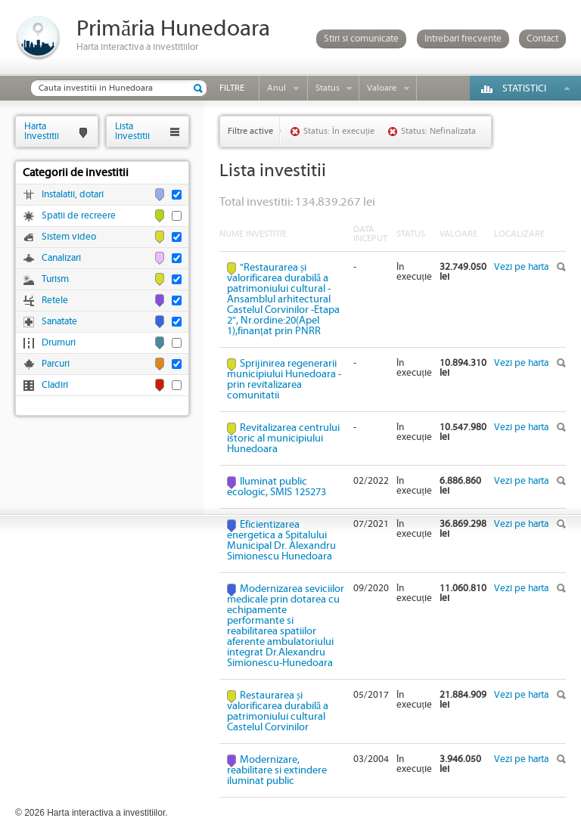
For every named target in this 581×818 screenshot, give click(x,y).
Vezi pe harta (521, 267)
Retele (55, 300)
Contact (542, 39)
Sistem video (69, 237)
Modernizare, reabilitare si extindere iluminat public (277, 770)
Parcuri (56, 364)
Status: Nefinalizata (438, 131)
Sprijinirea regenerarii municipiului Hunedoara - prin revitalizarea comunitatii (284, 379)
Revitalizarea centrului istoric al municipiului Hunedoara (283, 438)
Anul (276, 88)
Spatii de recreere (79, 216)
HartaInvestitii (41, 131)
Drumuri (59, 343)
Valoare (381, 88)
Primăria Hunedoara (173, 29)
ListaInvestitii (132, 131)
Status (327, 88)
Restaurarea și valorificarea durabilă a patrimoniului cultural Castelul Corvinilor (277, 711)
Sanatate (59, 321)
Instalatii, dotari (73, 194)
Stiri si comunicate (361, 39)
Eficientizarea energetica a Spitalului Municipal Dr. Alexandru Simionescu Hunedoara (281, 540)
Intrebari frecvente (463, 39)
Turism (55, 279)
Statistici (524, 89)
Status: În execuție (338, 131)
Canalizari (61, 258)
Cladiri (55, 385)
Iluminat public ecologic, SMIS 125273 (276, 486)
